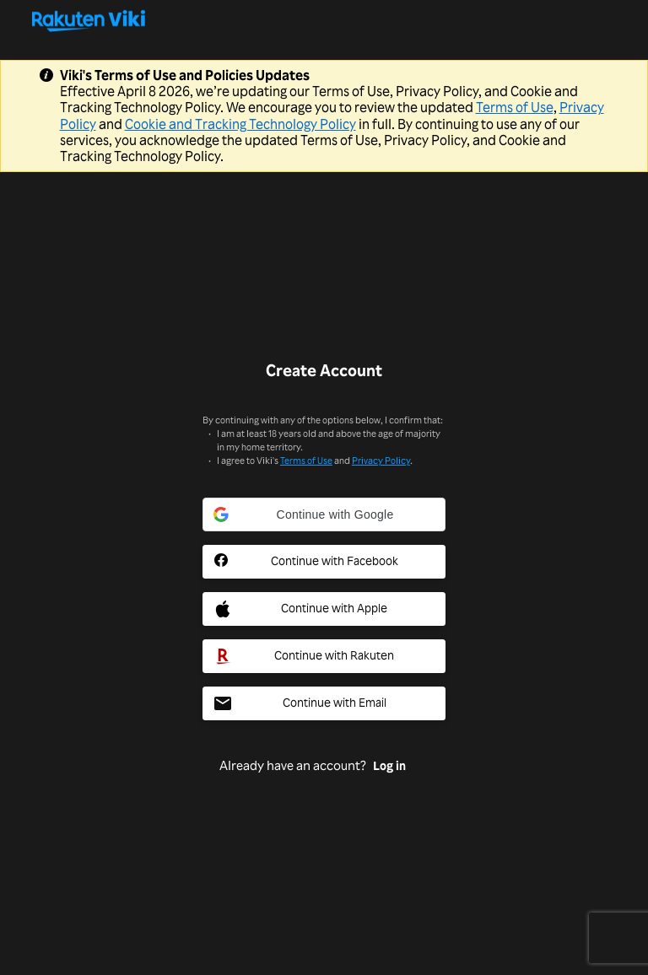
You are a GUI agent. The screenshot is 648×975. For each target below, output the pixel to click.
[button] (324, 514)
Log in (389, 766)
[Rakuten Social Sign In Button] (324, 656)
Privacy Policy (381, 460)
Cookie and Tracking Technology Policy (240, 124)
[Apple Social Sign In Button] (324, 609)
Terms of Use (515, 107)
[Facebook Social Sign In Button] (324, 562)
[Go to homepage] (323, 20)
